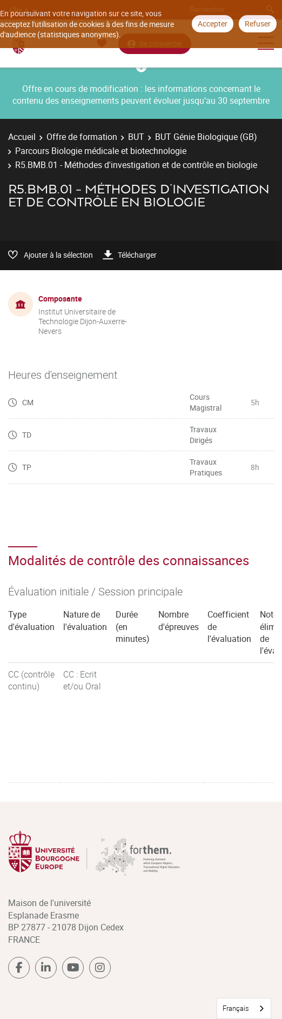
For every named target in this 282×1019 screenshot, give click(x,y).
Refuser (258, 23)
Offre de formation (81, 137)
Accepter (212, 23)
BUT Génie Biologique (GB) (206, 137)
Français (236, 1008)
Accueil (22, 137)
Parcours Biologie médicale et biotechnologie (100, 151)
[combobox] (244, 1008)
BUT (136, 137)
